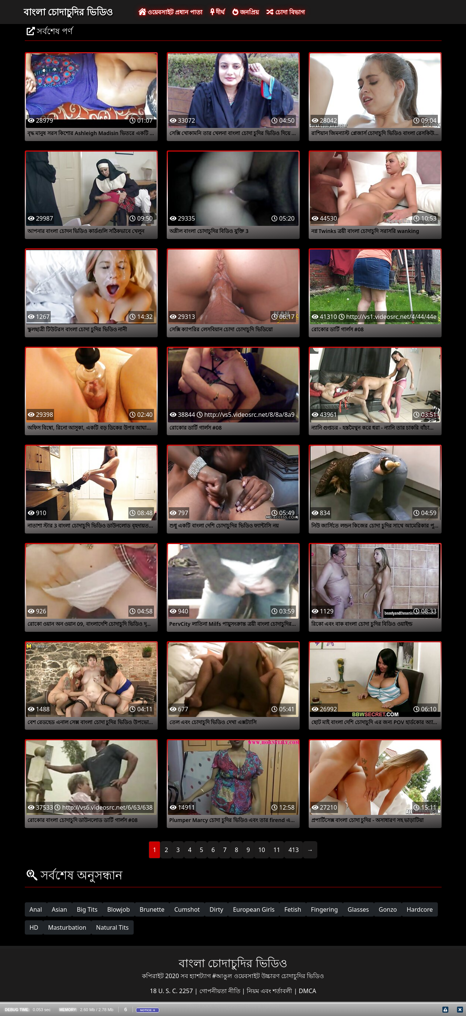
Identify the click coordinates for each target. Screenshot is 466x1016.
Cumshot (187, 909)
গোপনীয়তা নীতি (220, 991)
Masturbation (67, 927)
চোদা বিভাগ (285, 12)
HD (34, 927)
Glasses (358, 909)
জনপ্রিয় (245, 12)
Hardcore (420, 909)
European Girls (253, 909)
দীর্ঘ (217, 12)
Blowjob (118, 909)
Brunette (152, 909)
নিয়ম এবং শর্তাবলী (270, 991)
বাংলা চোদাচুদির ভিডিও (68, 11)
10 (261, 850)
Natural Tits (112, 927)
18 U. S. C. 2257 (172, 991)
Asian (59, 909)
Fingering (324, 909)
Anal (36, 909)
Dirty (216, 909)
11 (276, 850)
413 (293, 850)
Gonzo (388, 909)
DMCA (308, 991)
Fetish (292, 909)
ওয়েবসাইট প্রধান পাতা (170, 12)
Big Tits (87, 909)
